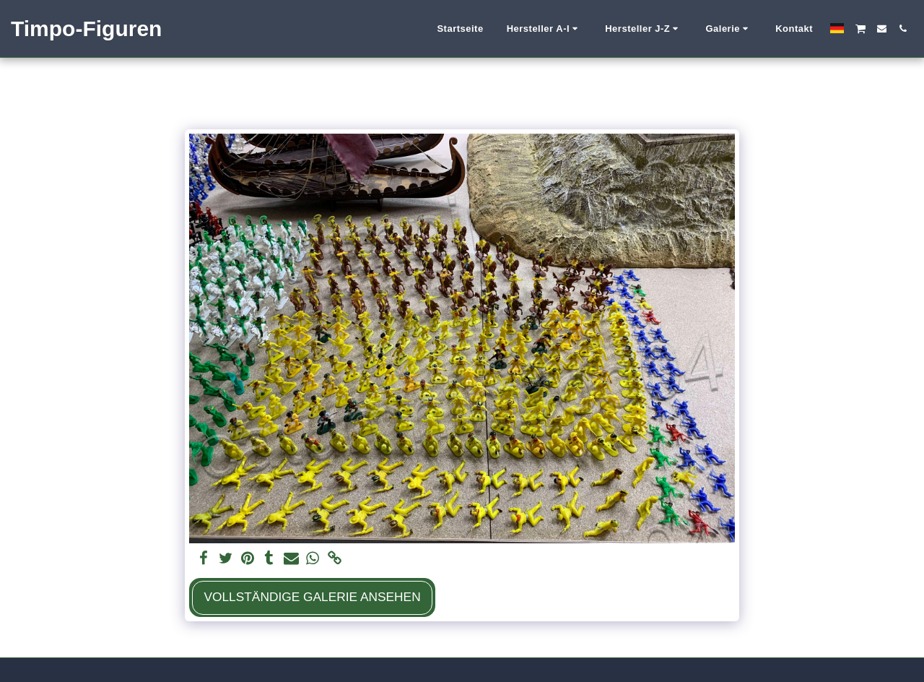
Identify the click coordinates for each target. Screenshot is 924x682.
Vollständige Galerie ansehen (312, 597)
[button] (544, 29)
